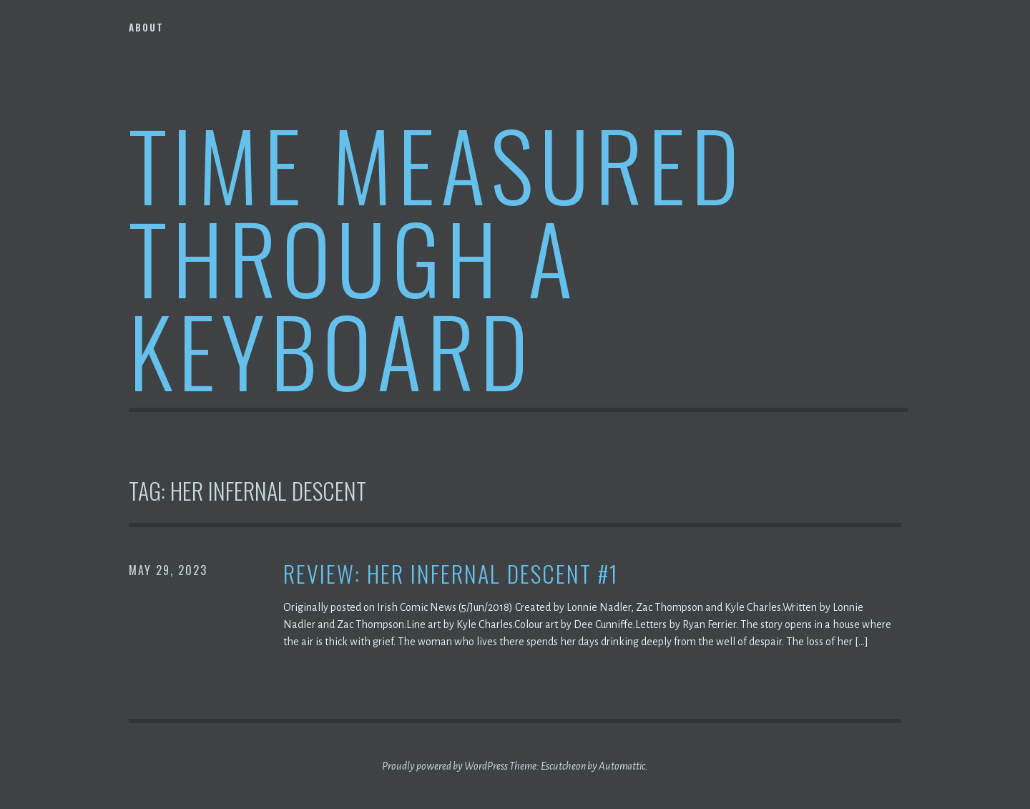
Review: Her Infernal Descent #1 (451, 574)
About (146, 27)
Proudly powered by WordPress (445, 766)
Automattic (622, 766)
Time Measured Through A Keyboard (437, 256)
